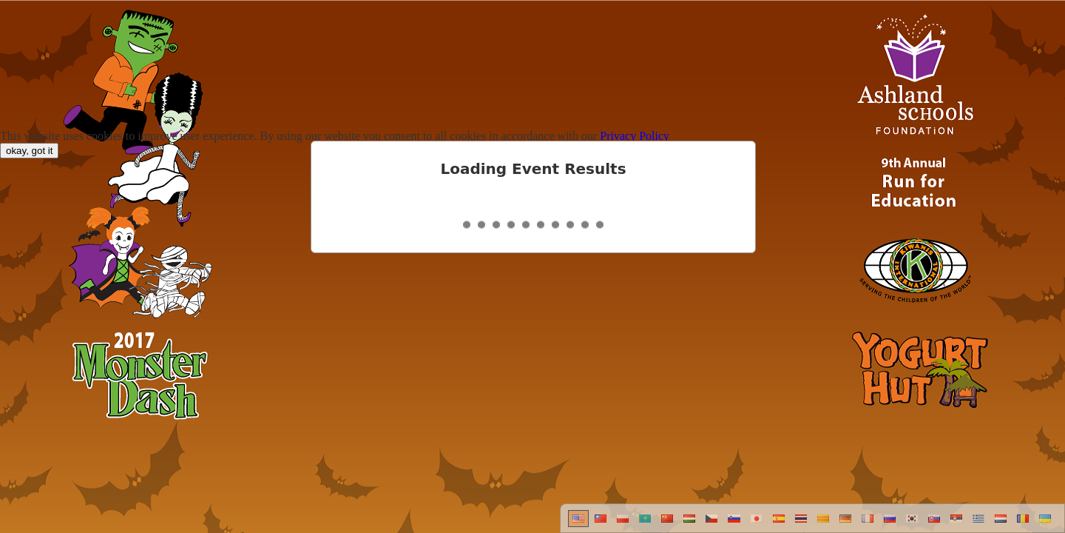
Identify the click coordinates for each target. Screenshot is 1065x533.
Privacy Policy (634, 136)
